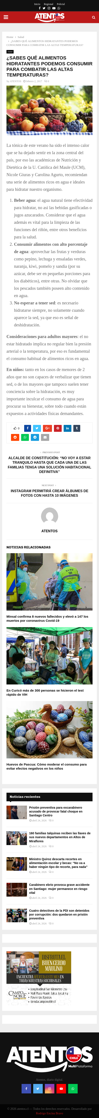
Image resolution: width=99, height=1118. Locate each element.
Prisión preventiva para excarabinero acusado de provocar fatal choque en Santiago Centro (55, 811)
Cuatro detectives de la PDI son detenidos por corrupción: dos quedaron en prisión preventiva (59, 914)
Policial (61, 4)
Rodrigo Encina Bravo (49, 1113)
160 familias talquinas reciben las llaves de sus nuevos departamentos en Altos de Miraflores (60, 837)
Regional (48, 4)
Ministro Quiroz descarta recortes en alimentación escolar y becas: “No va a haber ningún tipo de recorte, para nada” (58, 863)
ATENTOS (15, 81)
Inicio (37, 4)
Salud (10, 51)
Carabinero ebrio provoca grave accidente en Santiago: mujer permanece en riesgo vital (59, 888)
